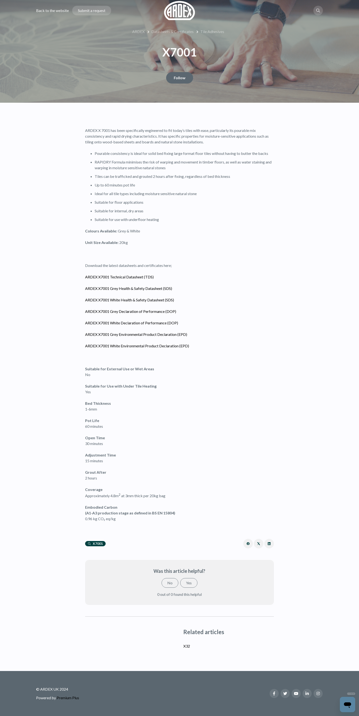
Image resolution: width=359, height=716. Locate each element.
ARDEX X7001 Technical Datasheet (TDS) (119, 277)
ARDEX (138, 31)
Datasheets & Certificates (172, 31)
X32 (186, 646)
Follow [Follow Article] (179, 77)
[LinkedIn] (269, 543)
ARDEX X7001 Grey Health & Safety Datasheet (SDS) (128, 288)
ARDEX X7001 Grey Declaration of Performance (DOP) (130, 311)
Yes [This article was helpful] (189, 583)
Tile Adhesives (212, 31)
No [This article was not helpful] (170, 583)
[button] (318, 10)
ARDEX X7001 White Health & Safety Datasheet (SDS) (129, 300)
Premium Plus (68, 697)
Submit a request (91, 10)
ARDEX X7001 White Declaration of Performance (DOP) (131, 323)
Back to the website (52, 10)
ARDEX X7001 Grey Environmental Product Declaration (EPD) (136, 334)
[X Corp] (258, 543)
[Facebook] (248, 543)
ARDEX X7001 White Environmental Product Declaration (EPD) (137, 346)
